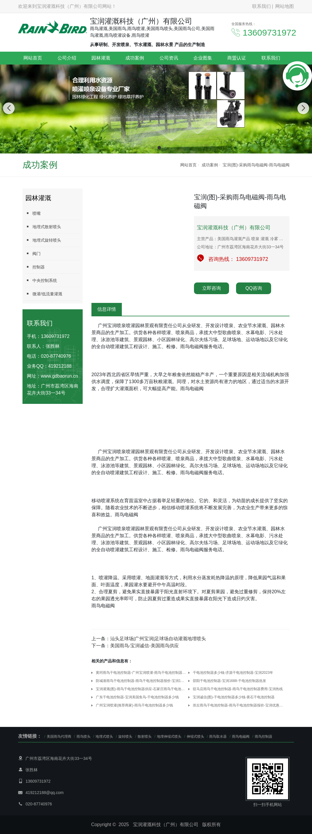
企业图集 (202, 57)
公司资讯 (169, 57)
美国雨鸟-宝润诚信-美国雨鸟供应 (144, 645)
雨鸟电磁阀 (240, 736)
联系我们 (261, 6)
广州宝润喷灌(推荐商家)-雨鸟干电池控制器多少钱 (134, 705)
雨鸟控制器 (263, 736)
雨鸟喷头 (84, 736)
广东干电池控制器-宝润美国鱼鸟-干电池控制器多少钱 (137, 697)
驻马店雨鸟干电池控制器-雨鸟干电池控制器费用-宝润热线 (238, 689)
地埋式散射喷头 (43, 226)
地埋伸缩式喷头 (169, 736)
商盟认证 (236, 57)
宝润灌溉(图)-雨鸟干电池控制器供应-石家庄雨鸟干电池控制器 (141, 689)
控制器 (35, 266)
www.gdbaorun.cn (59, 376)
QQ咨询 (253, 288)
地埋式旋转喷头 (43, 240)
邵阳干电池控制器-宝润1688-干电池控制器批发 (229, 681)
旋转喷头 (125, 736)
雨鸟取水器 (218, 736)
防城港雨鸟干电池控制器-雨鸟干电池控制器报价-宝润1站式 (141, 681)
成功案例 (134, 57)
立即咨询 (211, 288)
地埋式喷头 (104, 736)
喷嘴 (33, 213)
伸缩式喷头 (195, 736)
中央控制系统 (41, 280)
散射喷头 (145, 736)
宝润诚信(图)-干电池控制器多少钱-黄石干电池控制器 (234, 697)
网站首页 (32, 57)
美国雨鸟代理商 (59, 736)
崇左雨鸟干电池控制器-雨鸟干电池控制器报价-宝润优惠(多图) (238, 705)
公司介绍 (67, 57)
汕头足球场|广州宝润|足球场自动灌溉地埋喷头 (158, 638)
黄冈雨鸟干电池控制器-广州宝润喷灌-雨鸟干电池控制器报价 (141, 673)
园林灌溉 (100, 57)
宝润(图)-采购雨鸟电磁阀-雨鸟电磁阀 (256, 165)
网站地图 (284, 6)
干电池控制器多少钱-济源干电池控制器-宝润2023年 (233, 673)
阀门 (33, 253)
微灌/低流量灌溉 (43, 293)
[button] (152, 147)
